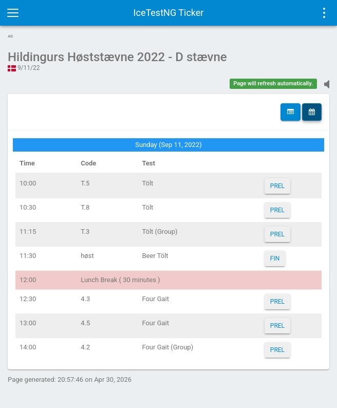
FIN (274, 258)
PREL (277, 186)
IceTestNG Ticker (169, 12)
